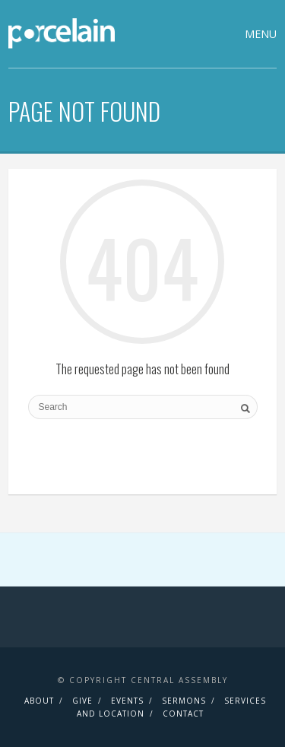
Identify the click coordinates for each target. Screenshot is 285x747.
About (39, 700)
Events (127, 700)
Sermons (184, 700)
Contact (183, 713)
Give (82, 700)
